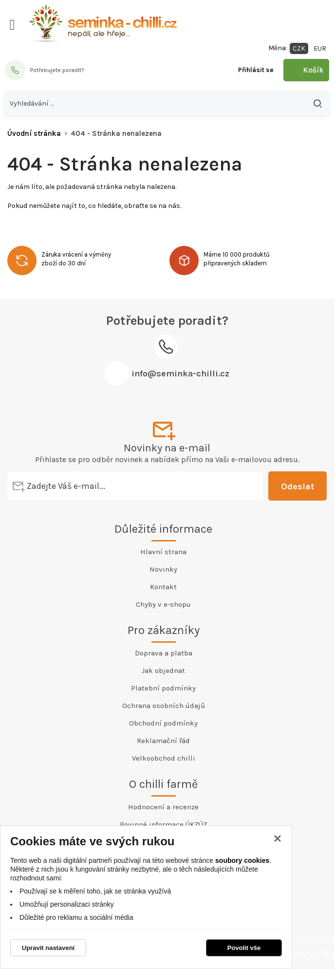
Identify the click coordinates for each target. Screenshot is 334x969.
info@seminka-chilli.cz (180, 373)
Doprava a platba (163, 653)
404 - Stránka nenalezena (116, 133)
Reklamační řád (163, 740)
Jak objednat (163, 670)
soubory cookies (242, 860)
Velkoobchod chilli (163, 758)
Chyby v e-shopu (163, 604)
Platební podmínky (163, 688)
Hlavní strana (163, 551)
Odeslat (297, 486)
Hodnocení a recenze (163, 806)
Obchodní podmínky (163, 723)
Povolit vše (244, 947)
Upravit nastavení (48, 947)
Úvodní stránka (34, 133)
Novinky (163, 569)
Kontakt (163, 586)
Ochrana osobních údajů (163, 705)
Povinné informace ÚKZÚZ (163, 824)
